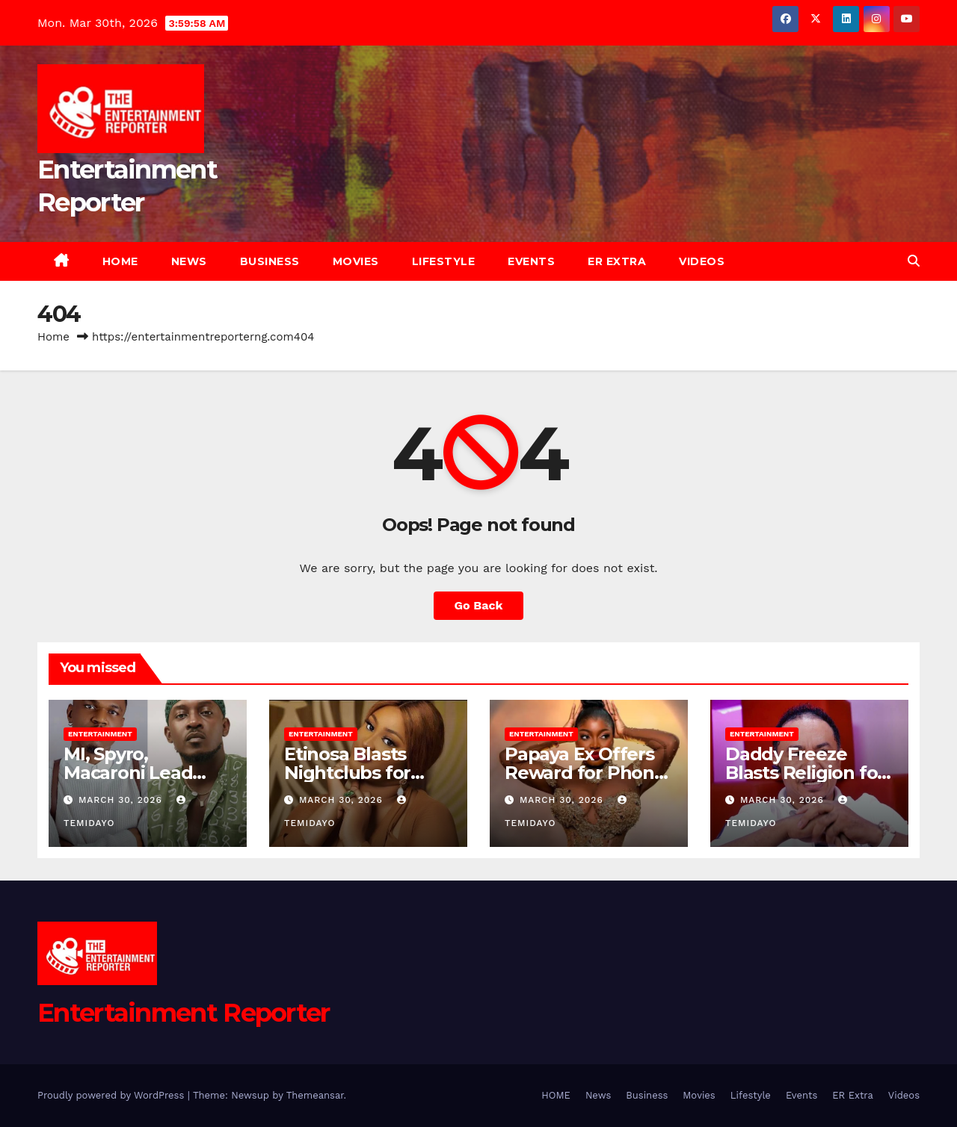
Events (531, 261)
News (189, 261)
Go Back (479, 605)
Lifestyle (444, 261)
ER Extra (617, 261)
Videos (701, 261)
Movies (356, 261)
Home (53, 337)
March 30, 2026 (122, 800)
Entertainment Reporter (183, 1012)
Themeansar (315, 1095)
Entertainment (100, 734)
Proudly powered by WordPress (112, 1095)
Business (270, 261)
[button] (914, 261)
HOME (120, 261)
